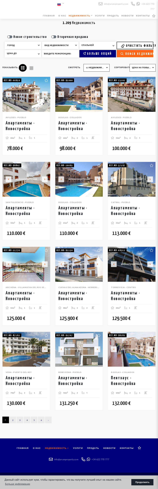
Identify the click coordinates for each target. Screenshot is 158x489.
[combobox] (23, 45)
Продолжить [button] (142, 482)
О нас (62, 15)
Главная (49, 15)
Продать (113, 15)
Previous (7, 94)
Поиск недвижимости (137, 53)
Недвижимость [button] (81, 15)
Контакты (143, 15)
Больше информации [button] (17, 484)
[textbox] (25, 45)
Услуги (100, 15)
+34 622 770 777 (98, 459)
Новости (127, 15)
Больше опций (97, 53)
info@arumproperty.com (113, 4)
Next (46, 94)
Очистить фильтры (137, 46)
